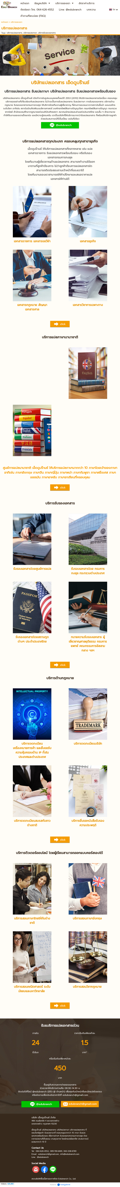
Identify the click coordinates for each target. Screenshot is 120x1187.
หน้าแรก (4, 22)
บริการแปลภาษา (30, 32)
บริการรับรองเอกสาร (47, 32)
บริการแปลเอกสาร (14, 32)
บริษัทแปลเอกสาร (47, 82)
